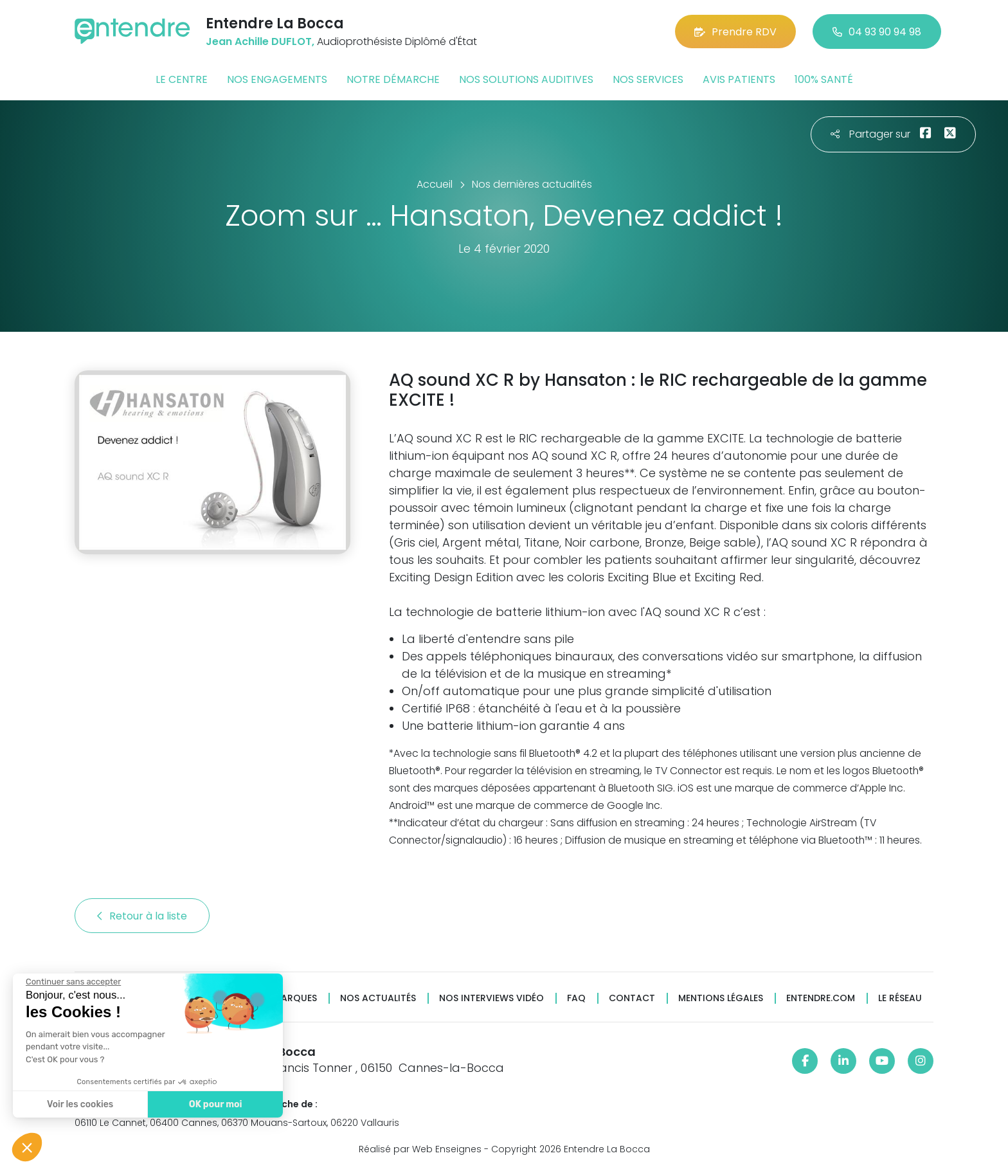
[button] (27, 1147)
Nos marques (284, 998)
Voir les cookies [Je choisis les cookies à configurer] (79, 1104)
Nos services (648, 79)
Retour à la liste (142, 916)
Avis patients (739, 79)
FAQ (576, 998)
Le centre (182, 79)
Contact (632, 998)
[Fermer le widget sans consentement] (72, 981)
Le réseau (900, 998)
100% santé (824, 79)
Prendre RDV (735, 31)
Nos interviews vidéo (491, 998)
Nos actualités (378, 998)
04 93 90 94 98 (877, 31)
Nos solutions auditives (526, 79)
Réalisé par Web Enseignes (420, 1149)
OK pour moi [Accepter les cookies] (213, 1104)
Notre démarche (393, 79)
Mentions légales (720, 998)
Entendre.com (820, 998)
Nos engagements (277, 79)
